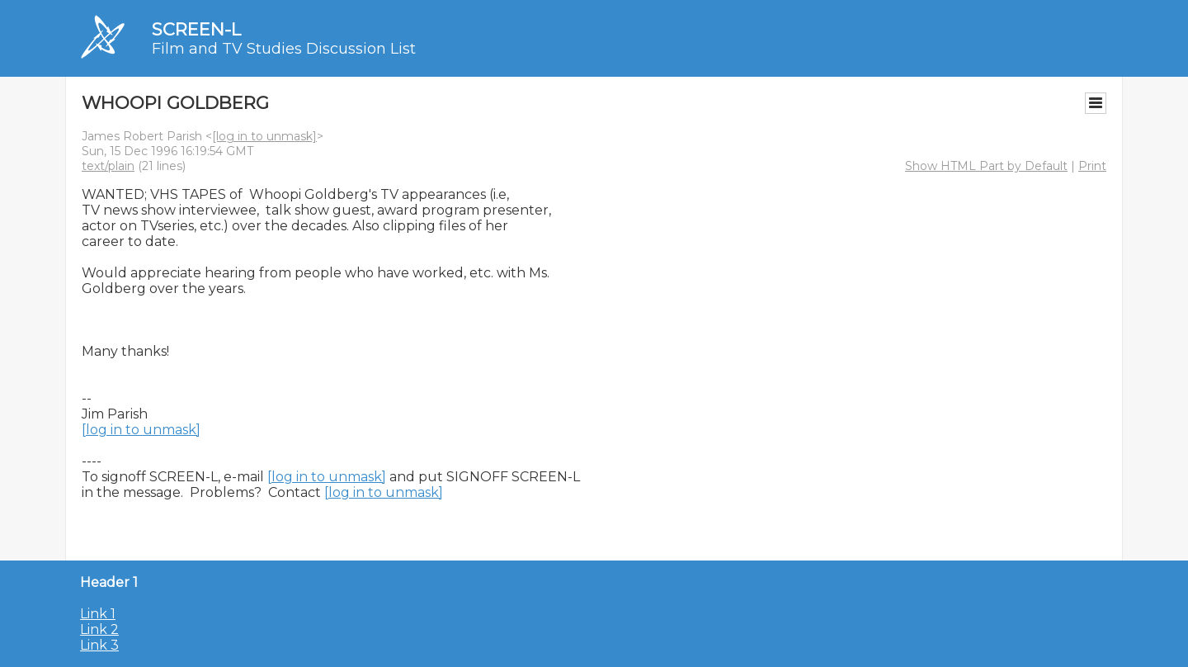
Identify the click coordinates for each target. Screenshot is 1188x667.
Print (1092, 165)
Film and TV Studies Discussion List (284, 49)
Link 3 (99, 645)
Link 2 (99, 629)
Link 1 (98, 614)
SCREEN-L (196, 29)
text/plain (108, 165)
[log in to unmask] (264, 136)
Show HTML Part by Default (986, 165)
